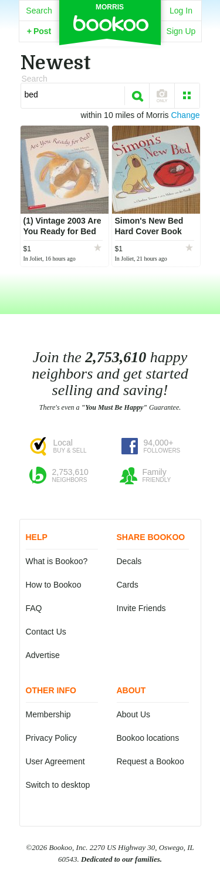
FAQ (34, 608)
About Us (134, 714)
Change (185, 115)
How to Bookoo (54, 584)
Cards (127, 584)
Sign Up (181, 31)
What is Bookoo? (57, 561)
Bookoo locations (148, 738)
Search (39, 10)
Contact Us (46, 631)
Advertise (43, 655)
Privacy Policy (51, 738)
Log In (181, 10)
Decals (129, 561)
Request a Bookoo (150, 761)
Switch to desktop (58, 785)
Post (39, 31)
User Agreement (55, 761)
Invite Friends (141, 608)
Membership (48, 714)
